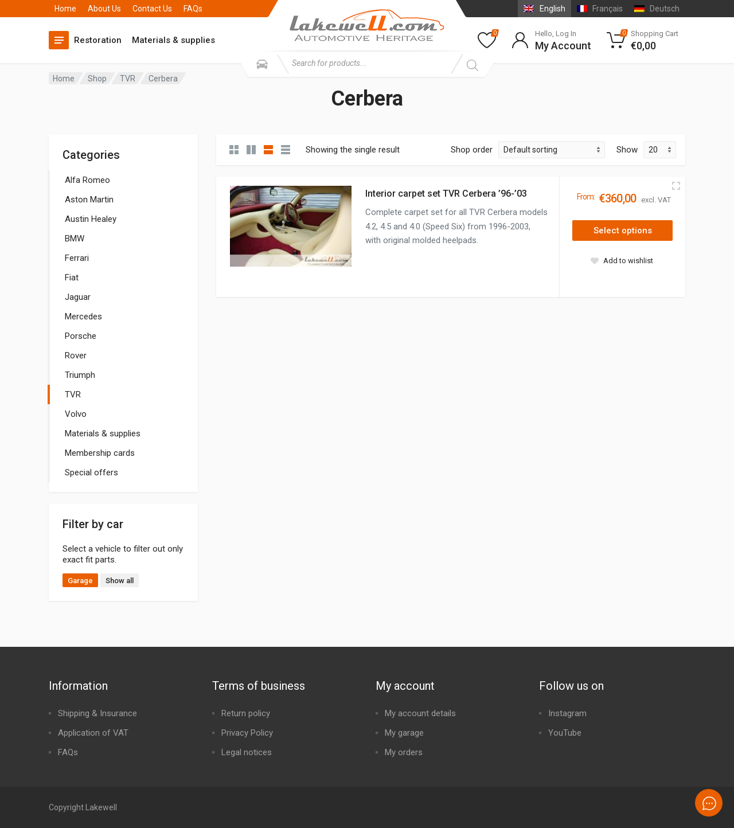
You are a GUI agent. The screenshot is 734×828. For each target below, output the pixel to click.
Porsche (80, 336)
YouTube (564, 733)
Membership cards (100, 453)
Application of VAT (93, 733)
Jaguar (78, 297)
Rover (76, 355)
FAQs (193, 8)
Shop (97, 78)
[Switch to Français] (599, 8)
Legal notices (246, 752)
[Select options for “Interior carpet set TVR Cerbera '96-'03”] (622, 230)
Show (627, 149)
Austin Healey (90, 219)
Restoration (98, 40)
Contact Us (152, 8)
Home (65, 8)
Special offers (91, 472)
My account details (420, 713)
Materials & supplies (173, 40)
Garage (80, 580)
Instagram (567, 713)
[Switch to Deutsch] (656, 8)
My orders (404, 752)
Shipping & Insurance (97, 713)
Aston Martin (89, 199)
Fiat (72, 277)
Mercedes (83, 316)
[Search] (472, 65)
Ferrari (77, 258)
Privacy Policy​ (247, 733)
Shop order (472, 149)
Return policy (245, 713)
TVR (127, 78)
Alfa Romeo (87, 180)
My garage (404, 733)
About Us (104, 8)
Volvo (76, 414)
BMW (74, 238)
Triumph (80, 375)
